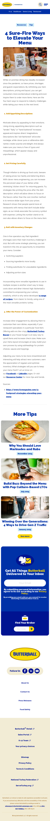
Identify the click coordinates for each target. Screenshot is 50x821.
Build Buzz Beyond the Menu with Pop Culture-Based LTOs (25, 485)
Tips (31, 25)
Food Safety (25, 709)
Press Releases (25, 701)
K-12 (10, 11)
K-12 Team (23, 740)
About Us (25, 683)
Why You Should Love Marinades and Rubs (25, 447)
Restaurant (37, 11)
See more (25, 536)
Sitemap (25, 757)
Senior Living (27, 11)
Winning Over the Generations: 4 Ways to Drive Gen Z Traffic (25, 523)
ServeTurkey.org (23, 786)
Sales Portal (23, 735)
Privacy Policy (25, 763)
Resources (21, 25)
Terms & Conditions (25, 769)
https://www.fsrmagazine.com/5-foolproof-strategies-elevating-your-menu (24, 393)
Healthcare (17, 11)
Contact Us (25, 692)
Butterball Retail (23, 729)
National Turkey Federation (23, 780)
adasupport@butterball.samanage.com (18, 806)
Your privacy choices (25, 746)
